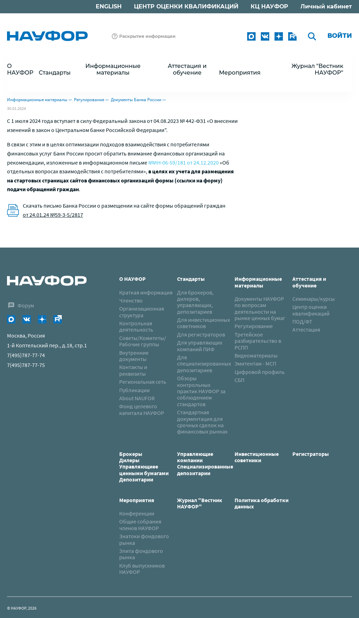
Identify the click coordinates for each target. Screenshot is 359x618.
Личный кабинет (326, 6)
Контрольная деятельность (136, 326)
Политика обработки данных (262, 503)
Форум (26, 305)
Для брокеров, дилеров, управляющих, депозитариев (195, 302)
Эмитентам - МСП (255, 363)
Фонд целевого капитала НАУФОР (141, 409)
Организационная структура (141, 311)
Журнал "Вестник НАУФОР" (317, 69)
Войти (339, 36)
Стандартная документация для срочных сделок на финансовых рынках (202, 422)
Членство (131, 300)
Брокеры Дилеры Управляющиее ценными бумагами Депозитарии (144, 466)
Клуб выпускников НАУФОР (142, 568)
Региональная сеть (142, 381)
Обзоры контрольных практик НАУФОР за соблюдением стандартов (201, 391)
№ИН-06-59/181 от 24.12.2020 (183, 162)
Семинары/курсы (313, 298)
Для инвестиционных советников (203, 322)
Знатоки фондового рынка (144, 539)
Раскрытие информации (147, 36)
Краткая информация (145, 292)
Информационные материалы (37, 100)
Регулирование (89, 100)
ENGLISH (109, 6)
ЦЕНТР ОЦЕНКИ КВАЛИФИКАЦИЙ (186, 6)
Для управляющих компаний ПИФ (199, 345)
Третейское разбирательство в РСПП (258, 341)
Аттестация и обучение (309, 282)
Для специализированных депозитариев (204, 364)
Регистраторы (310, 453)
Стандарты (191, 278)
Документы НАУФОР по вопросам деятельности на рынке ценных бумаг (260, 308)
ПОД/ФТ (302, 321)
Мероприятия (136, 500)
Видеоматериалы (256, 355)
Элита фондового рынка (141, 554)
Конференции (136, 513)
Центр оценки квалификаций (311, 310)
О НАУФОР (132, 278)
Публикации (134, 390)
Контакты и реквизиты (133, 370)
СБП (239, 379)
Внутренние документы (134, 355)
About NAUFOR (137, 398)
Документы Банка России (136, 100)
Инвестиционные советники (257, 457)
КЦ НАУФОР (269, 6)
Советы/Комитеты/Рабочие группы (142, 341)
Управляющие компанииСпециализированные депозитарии (205, 463)
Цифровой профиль (260, 371)
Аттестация (306, 329)
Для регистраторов (201, 334)
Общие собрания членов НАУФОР (140, 524)
